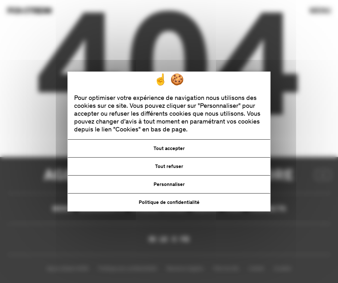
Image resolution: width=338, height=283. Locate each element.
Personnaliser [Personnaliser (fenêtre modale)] (169, 184)
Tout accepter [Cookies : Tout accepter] (169, 148)
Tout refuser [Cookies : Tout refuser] (169, 166)
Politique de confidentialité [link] (169, 202)
